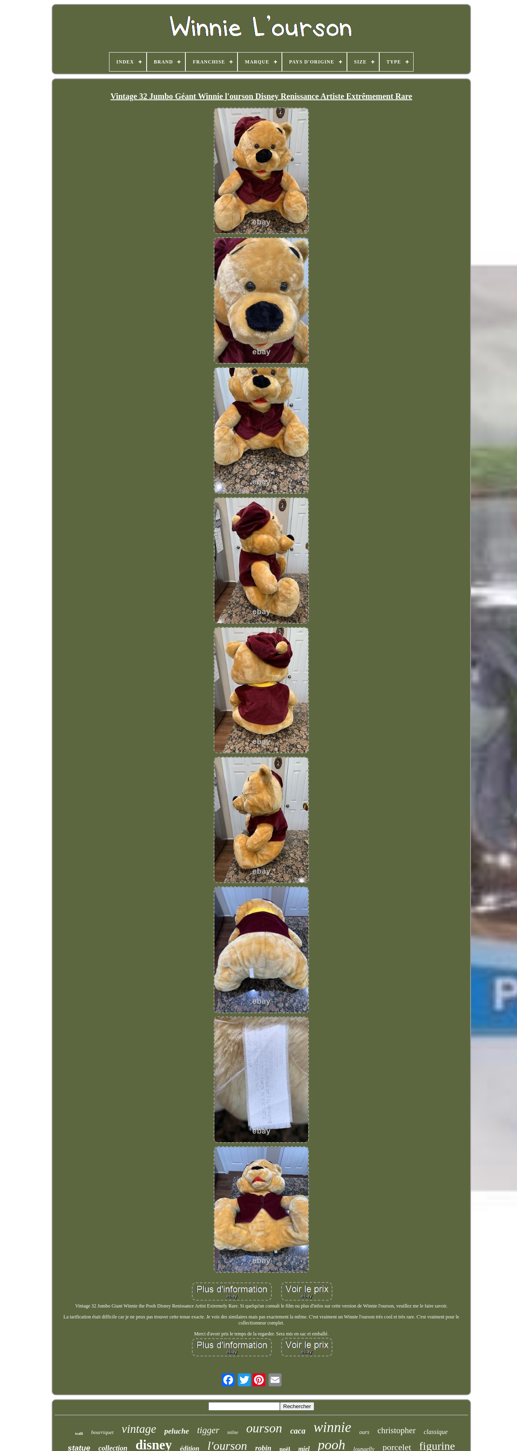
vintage (139, 1428)
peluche (176, 1431)
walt (79, 1433)
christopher (396, 1430)
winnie (332, 1427)
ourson (264, 1428)
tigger (208, 1430)
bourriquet (102, 1432)
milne (232, 1432)
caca (297, 1430)
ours (364, 1432)
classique (436, 1431)
